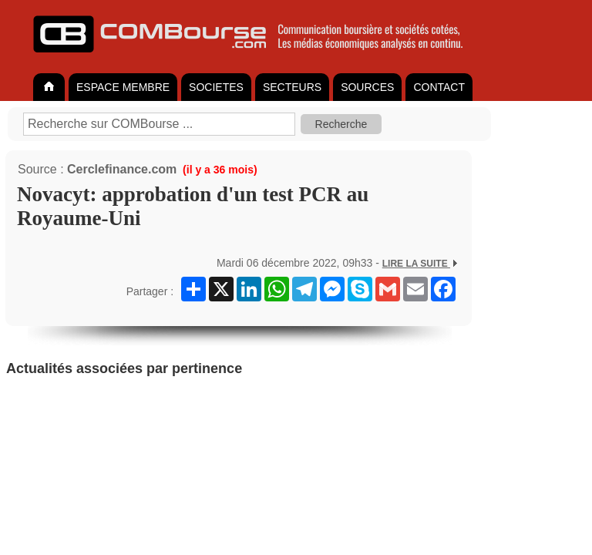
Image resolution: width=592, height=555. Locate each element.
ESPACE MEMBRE (123, 87)
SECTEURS (292, 87)
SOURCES (367, 87)
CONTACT (439, 87)
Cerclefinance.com (122, 169)
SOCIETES (216, 87)
